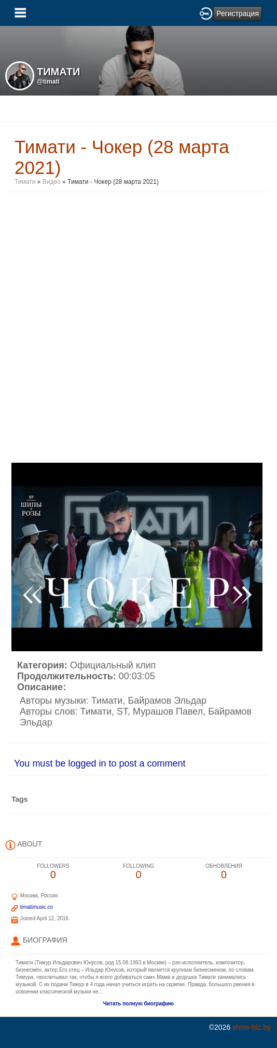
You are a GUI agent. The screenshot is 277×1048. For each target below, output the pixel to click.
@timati (48, 81)
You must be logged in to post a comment (100, 763)
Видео (52, 181)
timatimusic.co (36, 907)
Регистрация (237, 13)
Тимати (25, 181)
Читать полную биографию (138, 1003)
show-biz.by (251, 1027)
